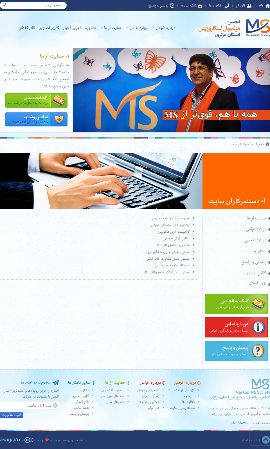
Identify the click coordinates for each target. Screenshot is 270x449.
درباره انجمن (165, 27)
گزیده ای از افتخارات (181, 390)
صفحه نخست (260, 423)
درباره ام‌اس (139, 27)
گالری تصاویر (49, 27)
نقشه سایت (188, 6)
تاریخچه (189, 396)
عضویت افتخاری (113, 390)
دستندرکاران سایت (242, 145)
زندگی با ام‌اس (150, 396)
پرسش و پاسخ (158, 6)
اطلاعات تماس (239, 423)
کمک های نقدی (114, 402)
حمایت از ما (113, 27)
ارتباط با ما (216, 6)
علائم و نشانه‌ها (149, 402)
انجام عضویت (11, 415)
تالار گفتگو (27, 27)
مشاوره (90, 27)
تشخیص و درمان (148, 390)
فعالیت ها (188, 402)
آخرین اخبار (72, 27)
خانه (261, 6)
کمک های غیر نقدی (112, 396)
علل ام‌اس (153, 408)
